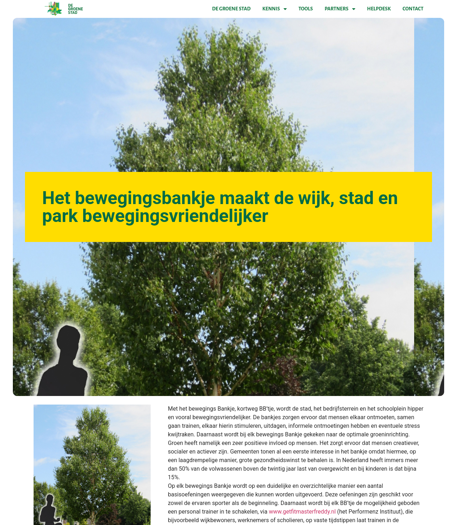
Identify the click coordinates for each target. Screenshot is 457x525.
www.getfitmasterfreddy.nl (302, 511)
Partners (340, 9)
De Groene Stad (231, 8)
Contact (413, 8)
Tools (305, 8)
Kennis (274, 9)
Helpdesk (379, 8)
